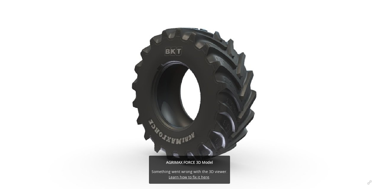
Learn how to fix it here (189, 177)
